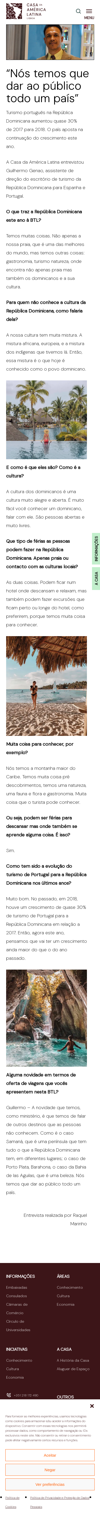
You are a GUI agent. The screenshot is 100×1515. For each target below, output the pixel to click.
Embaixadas (16, 1287)
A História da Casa (73, 1360)
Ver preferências (50, 1484)
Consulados (16, 1295)
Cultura (63, 1295)
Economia (65, 1304)
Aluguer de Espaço (73, 1368)
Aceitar (50, 1455)
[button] (92, 1406)
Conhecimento (70, 1287)
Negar (50, 1470)
